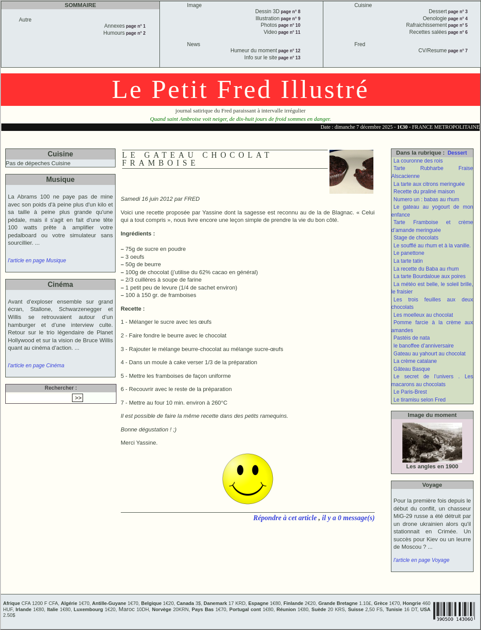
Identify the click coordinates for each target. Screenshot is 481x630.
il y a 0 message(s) (348, 517)
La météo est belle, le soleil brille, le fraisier (432, 288)
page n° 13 (288, 57)
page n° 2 (135, 33)
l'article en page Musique (37, 260)
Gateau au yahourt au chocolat (430, 354)
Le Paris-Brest (410, 392)
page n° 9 (289, 18)
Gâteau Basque (412, 369)
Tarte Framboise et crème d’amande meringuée (432, 226)
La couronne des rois (418, 161)
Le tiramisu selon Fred (420, 400)
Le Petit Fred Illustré (240, 89)
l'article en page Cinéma (36, 365)
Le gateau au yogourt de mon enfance (432, 211)
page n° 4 (457, 18)
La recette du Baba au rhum (426, 269)
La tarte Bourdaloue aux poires (430, 276)
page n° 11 (288, 32)
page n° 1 (135, 26)
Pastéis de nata (412, 338)
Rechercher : (61, 388)
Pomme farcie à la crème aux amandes (432, 326)
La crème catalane (415, 361)
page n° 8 (289, 11)
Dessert (457, 153)
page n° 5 (457, 25)
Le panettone (409, 253)
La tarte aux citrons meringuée (429, 184)
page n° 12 (288, 50)
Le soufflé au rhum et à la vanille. (432, 246)
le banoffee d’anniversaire (424, 346)
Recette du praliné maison (424, 191)
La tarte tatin (408, 261)
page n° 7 (457, 50)
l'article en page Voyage (421, 560)
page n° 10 (288, 25)
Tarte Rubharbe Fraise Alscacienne (432, 172)
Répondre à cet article (285, 517)
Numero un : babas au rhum (426, 199)
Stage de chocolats (416, 238)
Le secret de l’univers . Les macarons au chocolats (432, 380)
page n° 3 (457, 11)
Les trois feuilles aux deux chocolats (432, 304)
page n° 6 (457, 32)
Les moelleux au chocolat (423, 315)
